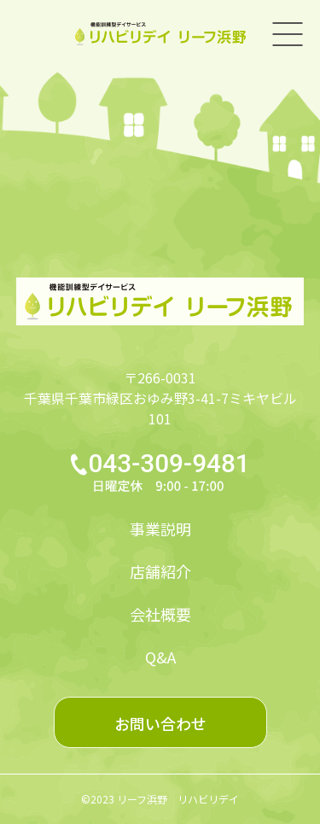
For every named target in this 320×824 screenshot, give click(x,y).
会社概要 (160, 614)
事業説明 (160, 528)
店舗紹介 (160, 571)
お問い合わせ (160, 723)
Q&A (160, 657)
